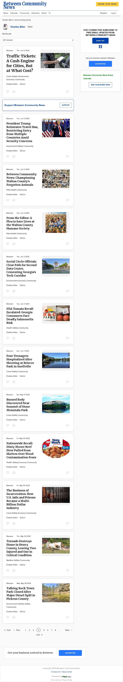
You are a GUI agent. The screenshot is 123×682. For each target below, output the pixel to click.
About (44, 13)
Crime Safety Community (17, 371)
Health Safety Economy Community (21, 462)
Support (66, 105)
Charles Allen (12, 84)
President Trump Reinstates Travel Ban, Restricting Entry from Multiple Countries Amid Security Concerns (22, 132)
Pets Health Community (16, 190)
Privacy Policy (67, 680)
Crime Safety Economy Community (21, 513)
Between (9, 51)
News (5, 13)
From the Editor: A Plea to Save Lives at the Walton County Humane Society (20, 223)
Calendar (14, 13)
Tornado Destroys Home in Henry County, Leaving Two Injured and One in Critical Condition (21, 548)
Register (103, 13)
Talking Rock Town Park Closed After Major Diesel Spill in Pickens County (20, 593)
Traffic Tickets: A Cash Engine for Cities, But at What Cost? (21, 63)
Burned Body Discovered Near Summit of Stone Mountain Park (18, 405)
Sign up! (100, 41)
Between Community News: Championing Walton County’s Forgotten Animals (21, 179)
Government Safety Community (19, 146)
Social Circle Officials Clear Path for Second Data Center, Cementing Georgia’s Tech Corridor (21, 268)
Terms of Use (56, 680)
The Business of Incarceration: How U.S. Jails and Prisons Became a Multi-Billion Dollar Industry (21, 499)
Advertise (35, 13)
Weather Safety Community (18, 560)
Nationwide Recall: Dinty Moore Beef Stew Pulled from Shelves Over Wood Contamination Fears (21, 450)
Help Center (67, 672)
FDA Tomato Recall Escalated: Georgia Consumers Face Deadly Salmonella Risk (19, 316)
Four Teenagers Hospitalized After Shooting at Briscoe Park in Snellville (20, 361)
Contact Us (55, 672)
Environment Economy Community (21, 281)
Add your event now (100, 85)
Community (24, 13)
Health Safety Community (17, 328)
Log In (113, 13)
